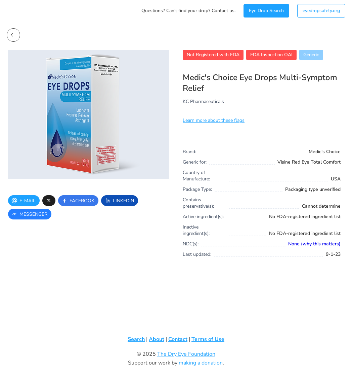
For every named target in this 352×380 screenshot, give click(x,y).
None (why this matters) (314, 244)
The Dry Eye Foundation (186, 354)
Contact (177, 339)
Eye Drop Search (266, 10)
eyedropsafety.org (321, 10)
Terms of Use (207, 339)
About (156, 339)
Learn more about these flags (214, 120)
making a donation (201, 363)
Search (136, 339)
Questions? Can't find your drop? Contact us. (188, 10)
